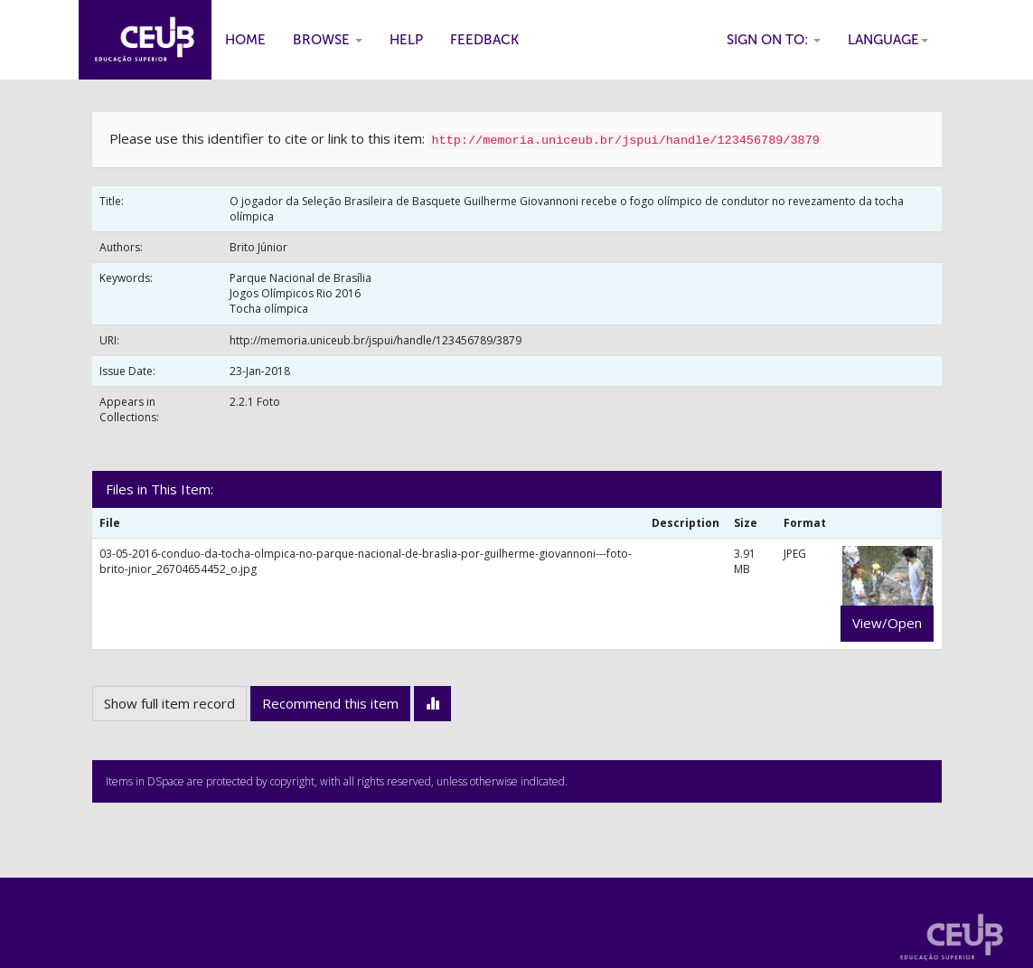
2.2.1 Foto (255, 401)
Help (406, 40)
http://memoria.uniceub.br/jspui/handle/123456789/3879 (375, 340)
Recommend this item (330, 703)
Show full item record (169, 703)
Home (245, 40)
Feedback (484, 40)
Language (888, 40)
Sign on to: (774, 40)
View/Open (887, 623)
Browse (327, 40)
